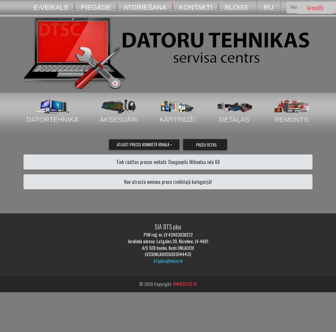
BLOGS (236, 7)
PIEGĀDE (96, 7)
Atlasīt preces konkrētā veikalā (143, 144)
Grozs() (315, 7)
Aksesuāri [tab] (118, 111)
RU (268, 7)
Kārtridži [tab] (177, 111)
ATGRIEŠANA (144, 7)
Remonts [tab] (292, 111)
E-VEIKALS (50, 7)
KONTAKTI (195, 7)
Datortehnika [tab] (52, 111)
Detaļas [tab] (234, 111)
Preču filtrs (206, 145)
